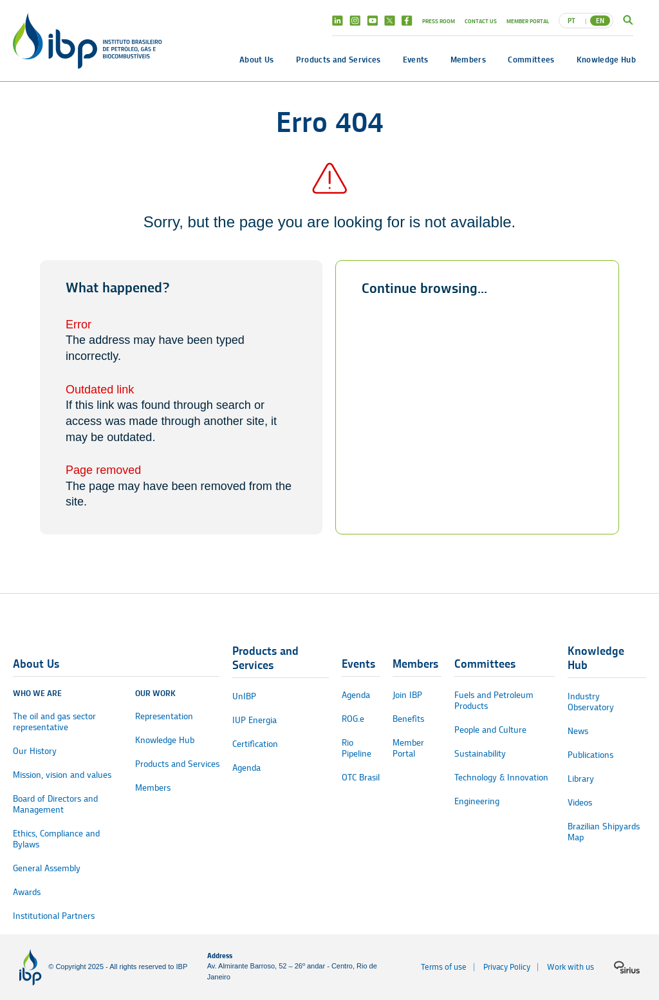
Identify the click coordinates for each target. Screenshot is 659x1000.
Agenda (246, 767)
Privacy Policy (506, 967)
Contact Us (481, 20)
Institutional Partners (54, 915)
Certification (255, 744)
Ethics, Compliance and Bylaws (56, 839)
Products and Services (338, 59)
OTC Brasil (361, 777)
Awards (27, 892)
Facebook (407, 20)
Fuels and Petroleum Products (494, 701)
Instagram (354, 20)
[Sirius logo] (627, 967)
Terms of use (444, 967)
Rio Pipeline (356, 748)
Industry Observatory (591, 702)
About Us (256, 59)
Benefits (408, 718)
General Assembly (46, 868)
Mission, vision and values (62, 774)
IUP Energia (254, 720)
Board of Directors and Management (55, 804)
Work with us (570, 967)
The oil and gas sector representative (54, 722)
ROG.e (353, 718)
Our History (35, 751)
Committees (531, 59)
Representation (164, 716)
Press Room (438, 20)
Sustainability (480, 753)
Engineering (476, 801)
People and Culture (490, 729)
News (578, 731)
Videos (580, 802)
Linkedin (337, 20)
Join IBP (407, 695)
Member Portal (527, 20)
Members (468, 59)
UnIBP (244, 696)
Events (416, 59)
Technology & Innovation (501, 777)
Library (581, 778)
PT (571, 20)
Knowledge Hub (606, 59)
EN (600, 20)
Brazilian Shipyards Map (604, 832)
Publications (590, 755)
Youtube (372, 20)
